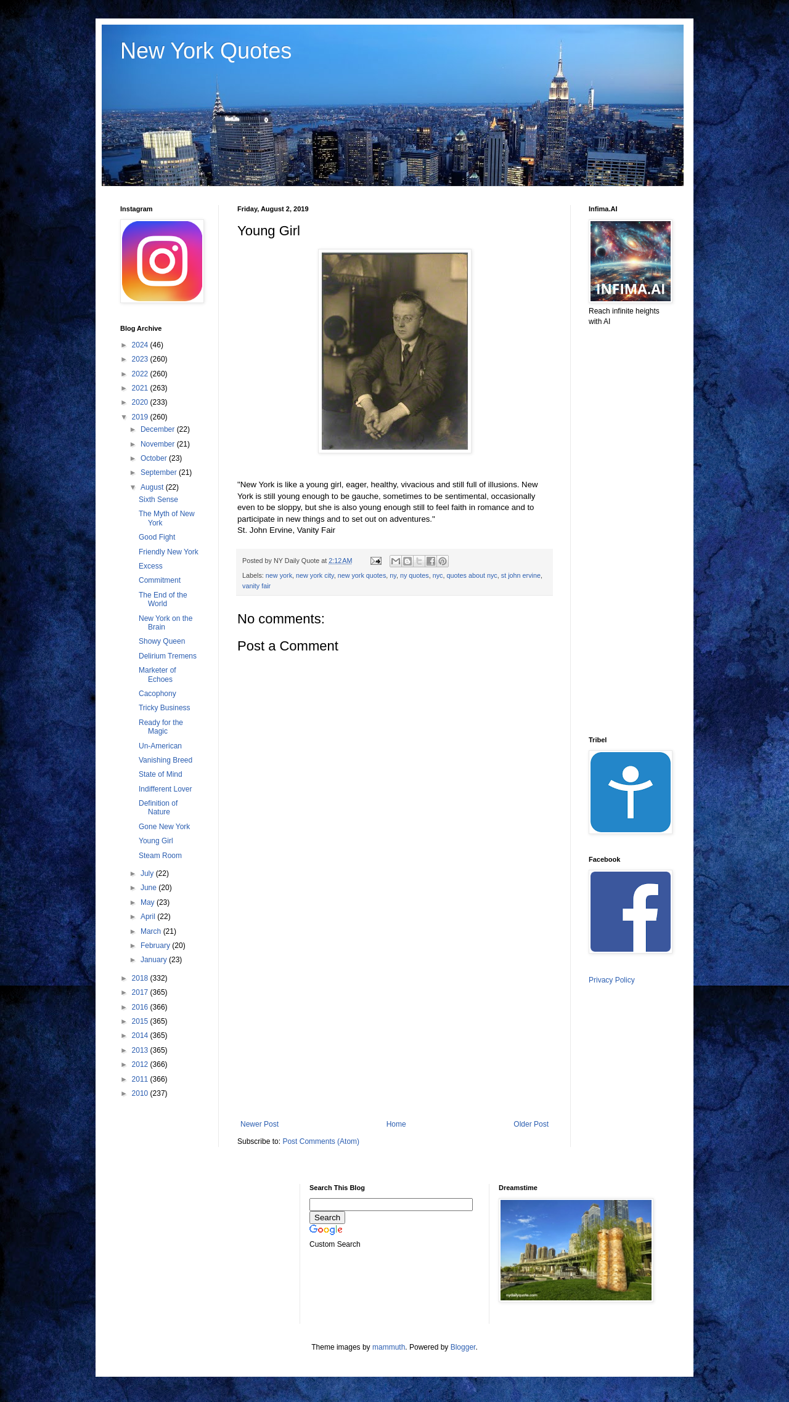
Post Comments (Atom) (320, 1141)
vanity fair (256, 586)
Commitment (160, 580)
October (155, 458)
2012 (141, 1064)
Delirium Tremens (168, 656)
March (152, 931)
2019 (141, 417)
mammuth (388, 1347)
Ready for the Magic (161, 726)
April (149, 916)
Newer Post (259, 1124)
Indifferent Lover (165, 789)
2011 (141, 1079)
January (155, 959)
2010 (141, 1093)
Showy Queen (162, 641)
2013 (141, 1050)
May (149, 902)
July (148, 873)
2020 (141, 402)
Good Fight (157, 537)
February (156, 945)
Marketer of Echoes (157, 674)
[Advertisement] (394, 1018)
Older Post (531, 1124)
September (160, 472)
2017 (141, 992)
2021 (141, 388)
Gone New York (164, 826)
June (149, 887)
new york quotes (362, 575)
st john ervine (521, 575)
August (153, 487)
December (159, 429)
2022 (141, 374)
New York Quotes (206, 50)
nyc (438, 575)
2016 (141, 1007)
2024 (141, 345)
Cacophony (157, 693)
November (159, 444)
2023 (141, 359)
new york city (315, 575)
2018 (141, 978)
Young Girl (156, 841)
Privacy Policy (612, 980)
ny (393, 575)
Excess (151, 566)
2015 (141, 1021)
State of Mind (160, 774)
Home (396, 1124)
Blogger (463, 1347)
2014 (141, 1035)
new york (279, 575)
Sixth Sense (158, 499)
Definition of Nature (158, 807)
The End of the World (163, 599)
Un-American (160, 746)
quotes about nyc (472, 575)
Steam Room (160, 855)
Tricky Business (164, 707)
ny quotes (414, 575)
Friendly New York (168, 552)
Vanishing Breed (165, 760)
